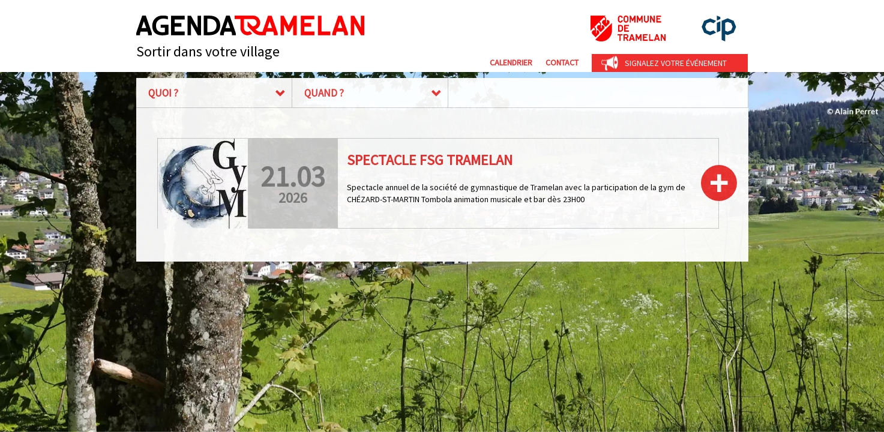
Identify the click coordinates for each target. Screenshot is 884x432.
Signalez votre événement (676, 63)
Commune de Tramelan (628, 28)
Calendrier (511, 62)
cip (719, 28)
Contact (562, 62)
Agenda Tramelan (250, 25)
